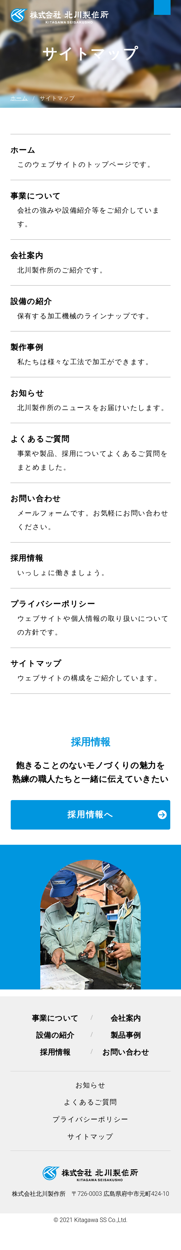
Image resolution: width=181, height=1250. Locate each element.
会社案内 (27, 255)
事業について (35, 195)
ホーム (23, 150)
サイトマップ (36, 663)
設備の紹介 (31, 301)
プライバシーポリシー (52, 603)
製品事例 (126, 1035)
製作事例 (27, 347)
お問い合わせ (35, 498)
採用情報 (27, 558)
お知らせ (27, 393)
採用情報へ (117, 814)
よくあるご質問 (40, 438)
